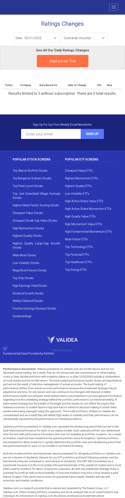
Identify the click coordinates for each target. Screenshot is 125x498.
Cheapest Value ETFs (79, 170)
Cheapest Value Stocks (28, 213)
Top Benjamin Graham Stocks (32, 178)
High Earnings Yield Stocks (30, 285)
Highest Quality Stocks (27, 235)
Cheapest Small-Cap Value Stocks (35, 220)
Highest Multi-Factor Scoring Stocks (36, 205)
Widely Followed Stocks (28, 300)
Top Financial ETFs (77, 254)
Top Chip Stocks (23, 278)
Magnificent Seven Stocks (30, 270)
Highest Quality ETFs (78, 186)
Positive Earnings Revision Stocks (34, 308)
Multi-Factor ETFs (76, 239)
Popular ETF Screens (81, 159)
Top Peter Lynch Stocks (28, 186)
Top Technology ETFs (79, 247)
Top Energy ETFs (76, 269)
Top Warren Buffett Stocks (30, 170)
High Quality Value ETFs (80, 216)
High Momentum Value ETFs (83, 224)
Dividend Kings (22, 316)
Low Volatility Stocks (26, 263)
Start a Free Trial (62, 61)
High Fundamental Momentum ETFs (88, 231)
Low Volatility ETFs (77, 193)
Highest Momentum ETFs (81, 178)
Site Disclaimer (62, 350)
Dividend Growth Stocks (28, 293)
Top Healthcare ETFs (78, 262)
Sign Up (92, 134)
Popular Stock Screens (31, 159)
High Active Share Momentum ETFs (88, 208)
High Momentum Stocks (28, 228)
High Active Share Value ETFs (84, 201)
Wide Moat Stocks (24, 255)
